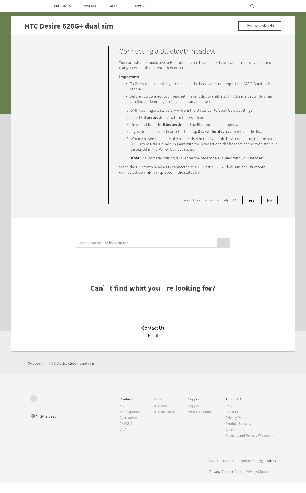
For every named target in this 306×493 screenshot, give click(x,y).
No (269, 210)
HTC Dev (153, 416)
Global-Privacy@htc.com (252, 482)
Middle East (47, 426)
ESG (225, 416)
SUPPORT (146, 6)
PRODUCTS (64, 6)
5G (112, 416)
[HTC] (35, 6)
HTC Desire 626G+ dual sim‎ (77, 373)
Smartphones (121, 422)
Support (36, 373)
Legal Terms (266, 471)
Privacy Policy (233, 428)
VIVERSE (94, 6)
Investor (229, 422)
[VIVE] (270, 6)
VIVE (114, 440)
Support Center (195, 416)
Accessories (120, 428)
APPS (120, 6)
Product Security (236, 434)
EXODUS (117, 434)
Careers (228, 440)
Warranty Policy (196, 422)
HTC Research (157, 422)
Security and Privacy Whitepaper (249, 446)
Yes (250, 210)
